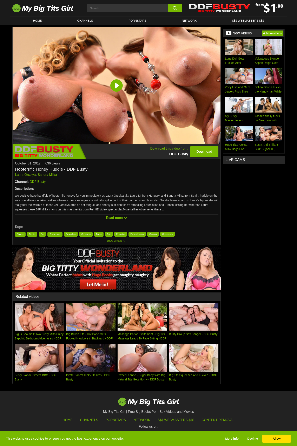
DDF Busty (38, 181)
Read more (116, 217)
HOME (37, 20)
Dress (98, 234)
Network (189, 20)
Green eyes (167, 234)
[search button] (175, 8)
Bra (42, 234)
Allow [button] (276, 438)
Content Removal (218, 420)
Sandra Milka (47, 174)
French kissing (137, 234)
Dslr (109, 234)
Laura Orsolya (25, 174)
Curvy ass (85, 234)
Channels (89, 420)
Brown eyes (55, 234)
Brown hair (71, 234)
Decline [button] (252, 438)
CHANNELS (85, 20)
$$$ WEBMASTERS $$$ (248, 20)
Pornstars (137, 20)
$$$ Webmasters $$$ (176, 420)
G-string (153, 234)
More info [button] (232, 438)
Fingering (120, 234)
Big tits (32, 234)
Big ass (20, 234)
